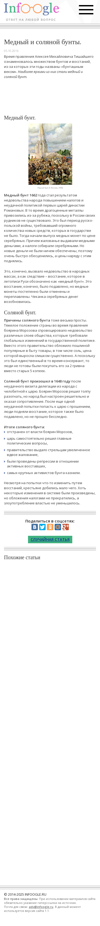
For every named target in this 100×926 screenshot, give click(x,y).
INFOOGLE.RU (35, 894)
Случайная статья (50, 539)
